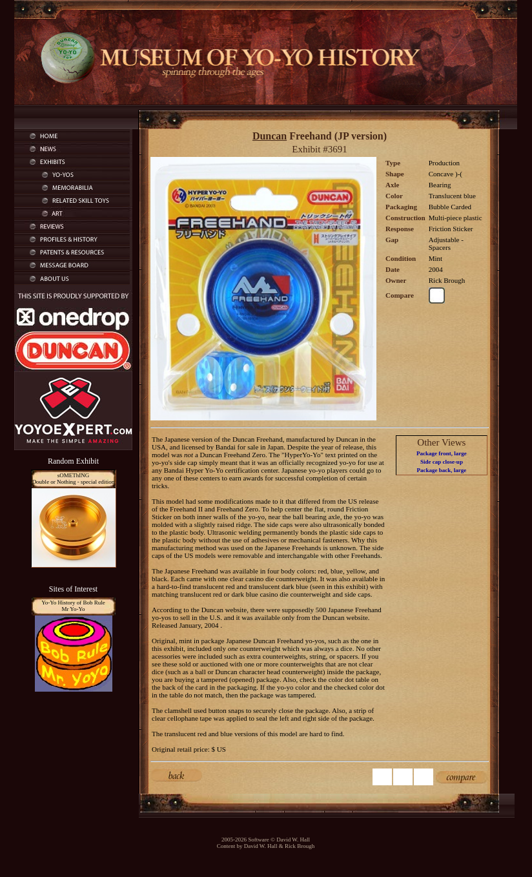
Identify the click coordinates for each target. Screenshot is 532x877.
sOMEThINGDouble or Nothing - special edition (73, 478)
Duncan (269, 135)
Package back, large (442, 470)
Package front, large (441, 453)
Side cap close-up (441, 462)
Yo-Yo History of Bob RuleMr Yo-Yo (73, 605)
